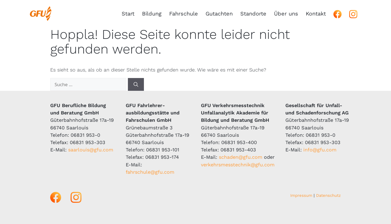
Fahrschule (183, 13)
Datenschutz (328, 195)
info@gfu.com (319, 150)
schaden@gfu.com (240, 157)
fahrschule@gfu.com (150, 172)
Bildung (152, 13)
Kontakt (316, 13)
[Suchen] (136, 84)
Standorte (253, 13)
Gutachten (219, 13)
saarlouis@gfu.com (90, 150)
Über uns (286, 13)
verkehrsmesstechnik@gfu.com (238, 164)
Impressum (301, 195)
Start (128, 13)
